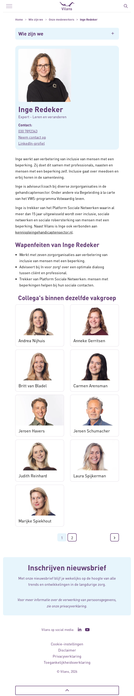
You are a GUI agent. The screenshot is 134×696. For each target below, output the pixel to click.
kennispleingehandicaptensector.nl (44, 232)
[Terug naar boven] (67, 690)
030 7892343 (27, 131)
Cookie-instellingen (67, 643)
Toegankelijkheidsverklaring (67, 662)
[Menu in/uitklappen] (9, 6)
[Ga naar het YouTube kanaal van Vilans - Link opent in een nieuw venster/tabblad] (87, 630)
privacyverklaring (73, 606)
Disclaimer (67, 650)
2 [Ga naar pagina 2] (72, 537)
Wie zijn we (30, 34)
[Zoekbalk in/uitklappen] (125, 6)
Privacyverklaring (67, 656)
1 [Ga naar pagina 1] (62, 537)
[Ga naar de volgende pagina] (114, 537)
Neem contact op (32, 137)
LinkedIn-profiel (31, 143)
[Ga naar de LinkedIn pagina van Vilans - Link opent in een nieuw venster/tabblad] (80, 630)
